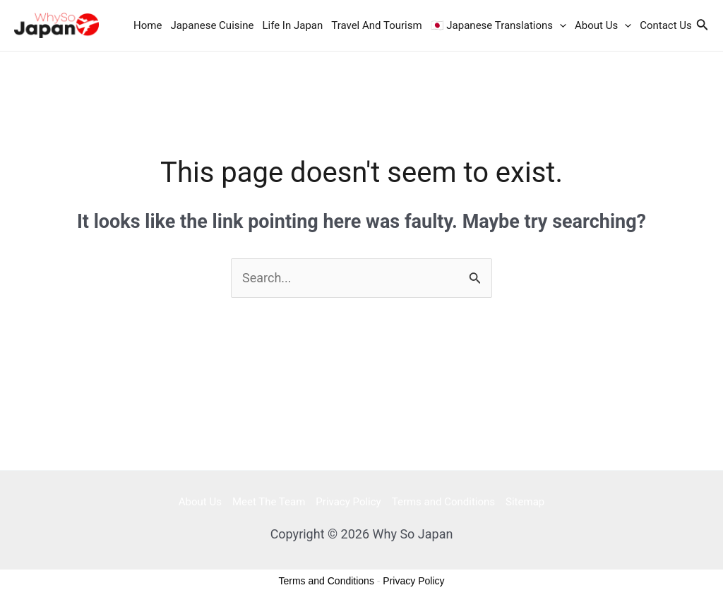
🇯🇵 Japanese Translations (498, 25)
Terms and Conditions (443, 501)
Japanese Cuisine (211, 25)
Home (147, 25)
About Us (603, 25)
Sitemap (525, 501)
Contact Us (666, 25)
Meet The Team (268, 501)
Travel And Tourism (376, 25)
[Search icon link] (702, 26)
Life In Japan (292, 25)
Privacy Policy (348, 501)
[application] (559, 25)
